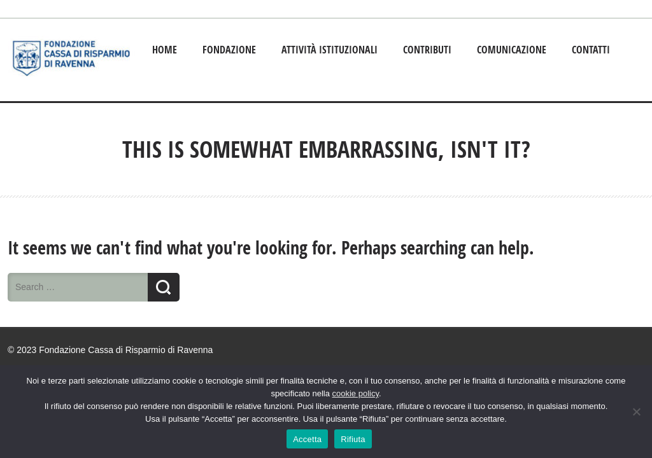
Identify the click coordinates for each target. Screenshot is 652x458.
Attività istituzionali (329, 50)
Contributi (427, 50)
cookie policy (355, 393)
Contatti (591, 50)
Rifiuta (353, 439)
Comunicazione (511, 50)
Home (164, 50)
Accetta (307, 439)
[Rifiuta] (636, 411)
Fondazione (229, 50)
